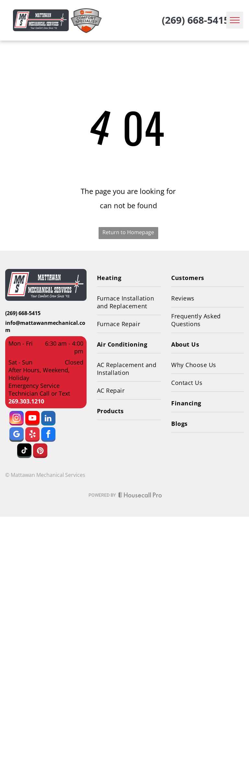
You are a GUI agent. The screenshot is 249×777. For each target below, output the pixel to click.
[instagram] (16, 419)
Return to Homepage (128, 232)
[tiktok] (24, 451)
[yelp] (32, 435)
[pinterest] (40, 451)
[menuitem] (129, 278)
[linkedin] (48, 419)
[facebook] (48, 435)
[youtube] (32, 419)
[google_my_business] (16, 435)
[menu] (234, 20)
